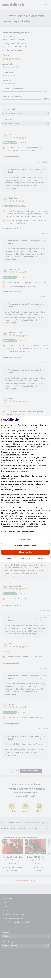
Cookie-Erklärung (40, 558)
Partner (4, 428)
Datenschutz (25, 558)
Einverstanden (25, 552)
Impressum (10, 558)
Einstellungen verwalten (25, 546)
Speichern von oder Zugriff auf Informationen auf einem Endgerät (23, 477)
